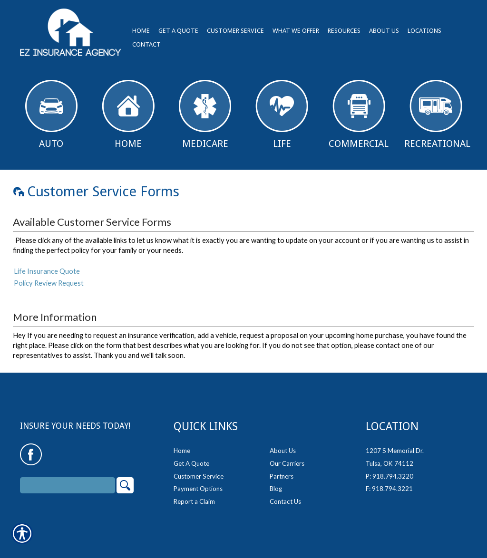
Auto (51, 114)
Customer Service (199, 471)
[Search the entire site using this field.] (67, 480)
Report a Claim (194, 496)
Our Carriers (287, 458)
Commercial (359, 114)
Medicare (205, 114)
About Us (283, 446)
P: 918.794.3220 (389, 471)
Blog (276, 484)
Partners (281, 471)
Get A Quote (191, 458)
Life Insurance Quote (47, 271)
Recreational (437, 114)
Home (128, 114)
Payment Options (198, 484)
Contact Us (285, 496)
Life (281, 114)
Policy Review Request (49, 283)
